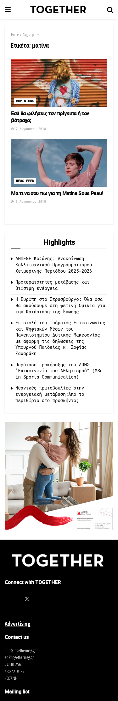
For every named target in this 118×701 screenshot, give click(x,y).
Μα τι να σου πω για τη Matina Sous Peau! (57, 193)
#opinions (25, 101)
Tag (25, 34)
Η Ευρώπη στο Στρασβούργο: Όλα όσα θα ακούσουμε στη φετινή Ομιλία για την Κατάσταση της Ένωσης (60, 305)
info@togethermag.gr (20, 650)
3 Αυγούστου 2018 (28, 202)
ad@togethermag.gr (19, 657)
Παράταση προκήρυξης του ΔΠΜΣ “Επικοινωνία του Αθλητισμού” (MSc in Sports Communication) (59, 371)
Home (15, 34)
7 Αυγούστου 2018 (28, 129)
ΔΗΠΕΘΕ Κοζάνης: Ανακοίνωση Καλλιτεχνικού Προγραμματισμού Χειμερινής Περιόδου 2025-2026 (55, 264)
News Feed (25, 181)
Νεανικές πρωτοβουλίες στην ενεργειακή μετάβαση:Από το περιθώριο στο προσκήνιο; (49, 394)
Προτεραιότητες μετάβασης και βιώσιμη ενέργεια (52, 285)
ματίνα (36, 34)
